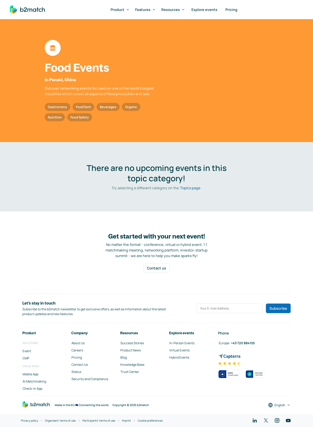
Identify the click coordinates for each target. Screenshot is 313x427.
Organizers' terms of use (60, 420)
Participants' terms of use (98, 420)
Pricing (231, 9)
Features (145, 9)
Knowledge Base (132, 364)
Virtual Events (179, 350)
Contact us (156, 268)
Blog (123, 357)
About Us (78, 343)
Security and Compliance (89, 379)
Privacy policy (29, 420)
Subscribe (278, 308)
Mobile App (30, 374)
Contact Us (79, 364)
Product (120, 9)
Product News (130, 350)
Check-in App (32, 388)
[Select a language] (279, 405)
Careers (77, 350)
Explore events (204, 9)
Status (76, 372)
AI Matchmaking (34, 381)
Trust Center (129, 372)
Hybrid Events (179, 357)
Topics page (190, 187)
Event (27, 351)
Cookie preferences (150, 420)
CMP (26, 358)
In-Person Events (181, 343)
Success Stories (132, 343)
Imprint (126, 420)
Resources (173, 9)
